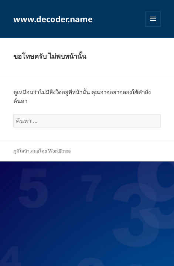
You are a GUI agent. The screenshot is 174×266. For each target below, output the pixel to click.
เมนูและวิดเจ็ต (153, 19)
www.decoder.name (53, 18)
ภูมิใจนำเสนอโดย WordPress (42, 151)
